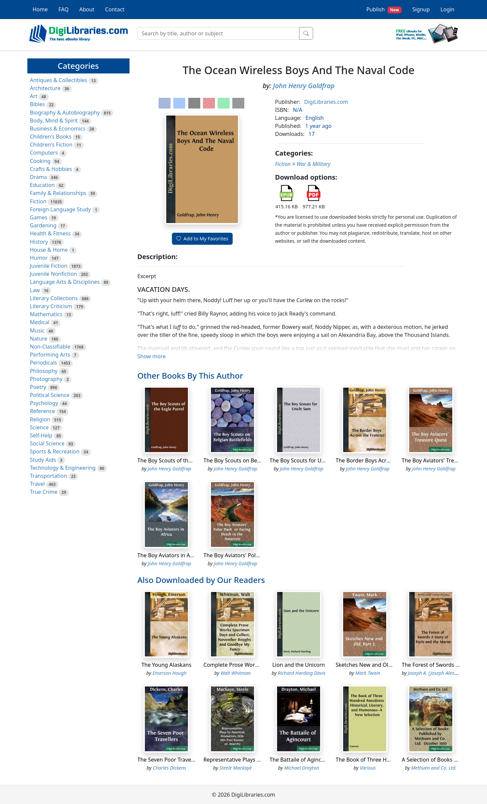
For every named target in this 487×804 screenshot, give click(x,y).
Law (35, 290)
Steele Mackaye (235, 768)
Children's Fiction (51, 144)
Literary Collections (54, 298)
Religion (40, 419)
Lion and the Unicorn (298, 664)
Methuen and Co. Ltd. (434, 768)
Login (448, 9)
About (86, 9)
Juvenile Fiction (48, 265)
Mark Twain (367, 673)
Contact (115, 9)
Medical (39, 322)
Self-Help (41, 435)
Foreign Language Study (60, 209)
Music (37, 330)
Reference (42, 411)
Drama (38, 177)
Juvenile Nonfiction (53, 273)
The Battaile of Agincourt (301, 759)
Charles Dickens (169, 768)
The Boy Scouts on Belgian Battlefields (251, 460)
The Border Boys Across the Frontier (381, 460)
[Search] (218, 33)
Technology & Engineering (63, 467)
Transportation (48, 475)
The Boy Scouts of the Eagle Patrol (180, 460)
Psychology (44, 403)
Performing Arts (50, 354)
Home (40, 9)
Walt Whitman (235, 673)
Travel (37, 483)
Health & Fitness (50, 233)
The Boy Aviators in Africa (169, 555)
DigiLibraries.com (326, 102)
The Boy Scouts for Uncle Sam (307, 460)
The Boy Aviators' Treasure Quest (443, 460)
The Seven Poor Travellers (170, 759)
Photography (46, 379)
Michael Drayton (301, 768)
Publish (384, 9)
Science (39, 427)
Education (42, 185)
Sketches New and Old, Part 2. (373, 664)
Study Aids (43, 459)
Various (368, 768)
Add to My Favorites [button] (202, 238)
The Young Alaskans (167, 664)
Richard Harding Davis (301, 673)
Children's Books (50, 136)
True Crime (44, 491)
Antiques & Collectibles (58, 80)
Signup (421, 9)
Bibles (37, 104)
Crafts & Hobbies (51, 169)
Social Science (47, 443)
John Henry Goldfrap (303, 85)
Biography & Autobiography (65, 112)
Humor (39, 257)
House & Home (49, 249)
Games (38, 217)
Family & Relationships (58, 193)
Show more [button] (152, 356)
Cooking (40, 161)
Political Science (50, 395)
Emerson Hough (170, 673)
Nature (38, 338)
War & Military (313, 164)
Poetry (38, 387)
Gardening (43, 225)
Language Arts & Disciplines (65, 281)
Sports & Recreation (55, 451)
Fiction (38, 201)
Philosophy (44, 371)
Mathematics (46, 314)
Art (34, 96)
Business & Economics (58, 128)
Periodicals (43, 362)
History (39, 241)
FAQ (63, 9)
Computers (44, 152)
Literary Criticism (51, 306)
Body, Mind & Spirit (54, 120)
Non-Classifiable (50, 346)
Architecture (45, 88)
